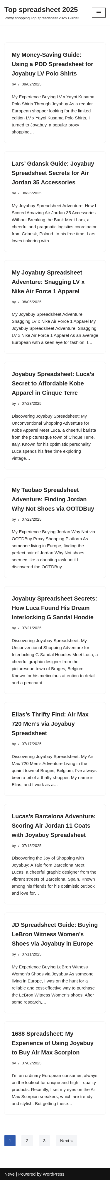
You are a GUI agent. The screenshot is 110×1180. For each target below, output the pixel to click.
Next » (66, 1140)
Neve (9, 1174)
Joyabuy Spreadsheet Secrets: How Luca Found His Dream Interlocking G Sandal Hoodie (54, 607)
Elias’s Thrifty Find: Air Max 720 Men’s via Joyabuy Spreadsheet (50, 723)
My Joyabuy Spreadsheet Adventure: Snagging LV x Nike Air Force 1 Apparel (48, 281)
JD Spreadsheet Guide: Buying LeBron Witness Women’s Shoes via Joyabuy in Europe (55, 934)
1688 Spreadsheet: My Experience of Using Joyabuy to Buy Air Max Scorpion (53, 1043)
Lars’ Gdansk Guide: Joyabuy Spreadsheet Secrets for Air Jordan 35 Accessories (53, 173)
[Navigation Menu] (99, 13)
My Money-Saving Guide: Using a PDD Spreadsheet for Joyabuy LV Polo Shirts (52, 64)
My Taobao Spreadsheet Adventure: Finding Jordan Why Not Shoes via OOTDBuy (53, 499)
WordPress (54, 1174)
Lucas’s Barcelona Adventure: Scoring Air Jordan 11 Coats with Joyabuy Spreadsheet (54, 825)
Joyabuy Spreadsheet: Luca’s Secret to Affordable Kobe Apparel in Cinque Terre (53, 383)
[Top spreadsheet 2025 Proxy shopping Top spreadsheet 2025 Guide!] (41, 12)
